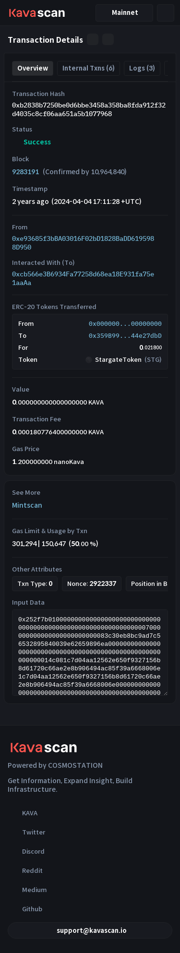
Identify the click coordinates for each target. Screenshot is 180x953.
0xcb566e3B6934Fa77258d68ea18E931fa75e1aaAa (83, 278)
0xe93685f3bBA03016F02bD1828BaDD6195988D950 (83, 242)
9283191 (25, 171)
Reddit (25, 870)
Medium (27, 889)
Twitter (26, 832)
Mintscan (27, 505)
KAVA (22, 813)
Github (25, 909)
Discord (26, 851)
